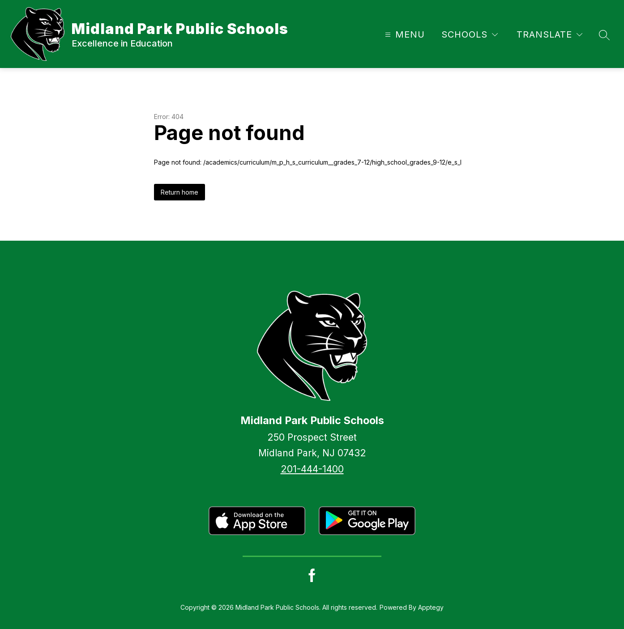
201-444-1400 (312, 469)
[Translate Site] (549, 34)
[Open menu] (404, 34)
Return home (179, 192)
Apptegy (431, 607)
